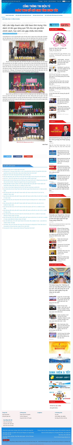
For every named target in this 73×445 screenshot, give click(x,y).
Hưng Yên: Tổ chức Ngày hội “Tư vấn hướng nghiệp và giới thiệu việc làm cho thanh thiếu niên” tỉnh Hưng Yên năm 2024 (59, 299)
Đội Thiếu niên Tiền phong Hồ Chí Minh (53, 16)
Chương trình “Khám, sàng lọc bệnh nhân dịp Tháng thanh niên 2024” (19, 228)
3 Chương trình (58, 412)
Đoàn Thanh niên (10, 16)
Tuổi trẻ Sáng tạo (24, 416)
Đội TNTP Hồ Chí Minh (8, 425)
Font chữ (59, 1)
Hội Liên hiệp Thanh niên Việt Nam (23, 16)
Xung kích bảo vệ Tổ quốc (25, 418)
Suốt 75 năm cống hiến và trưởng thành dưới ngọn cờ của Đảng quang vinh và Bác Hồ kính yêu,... (59, 76)
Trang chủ (4, 412)
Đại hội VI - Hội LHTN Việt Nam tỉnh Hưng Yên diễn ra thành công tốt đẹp (20, 178)
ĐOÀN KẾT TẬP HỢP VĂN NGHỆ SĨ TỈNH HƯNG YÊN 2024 (17, 174)
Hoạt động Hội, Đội (7, 420)
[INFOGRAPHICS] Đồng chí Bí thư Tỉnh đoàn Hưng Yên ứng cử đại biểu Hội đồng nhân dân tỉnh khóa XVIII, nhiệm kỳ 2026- (59, 169)
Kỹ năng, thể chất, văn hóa (61, 418)
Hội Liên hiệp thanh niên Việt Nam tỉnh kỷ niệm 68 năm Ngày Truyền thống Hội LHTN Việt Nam (25, 176)
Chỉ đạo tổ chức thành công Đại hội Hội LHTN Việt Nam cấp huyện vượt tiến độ (22, 187)
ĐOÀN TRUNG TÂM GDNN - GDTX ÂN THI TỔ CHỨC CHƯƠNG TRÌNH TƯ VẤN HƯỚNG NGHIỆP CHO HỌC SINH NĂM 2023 (59, 308)
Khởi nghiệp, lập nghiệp (60, 416)
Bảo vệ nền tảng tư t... (56, 195)
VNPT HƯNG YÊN (39, 444)
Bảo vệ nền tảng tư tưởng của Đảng (11, 19)
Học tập (56, 414)
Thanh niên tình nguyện (25, 414)
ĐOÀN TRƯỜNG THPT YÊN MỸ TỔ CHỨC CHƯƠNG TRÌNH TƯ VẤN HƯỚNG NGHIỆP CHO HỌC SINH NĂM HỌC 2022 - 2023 (59, 318)
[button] (70, 15)
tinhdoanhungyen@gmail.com (63, 437)
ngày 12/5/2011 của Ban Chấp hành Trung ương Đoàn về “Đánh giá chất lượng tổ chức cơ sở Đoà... (59, 89)
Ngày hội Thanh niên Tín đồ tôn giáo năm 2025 (14, 169)
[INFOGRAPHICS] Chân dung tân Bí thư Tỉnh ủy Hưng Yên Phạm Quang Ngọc (59, 139)
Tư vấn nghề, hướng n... (56, 264)
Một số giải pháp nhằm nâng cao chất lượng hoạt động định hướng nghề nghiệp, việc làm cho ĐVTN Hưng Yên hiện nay (59, 327)
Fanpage (40, 1)
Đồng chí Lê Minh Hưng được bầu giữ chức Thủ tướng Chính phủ (63, 258)
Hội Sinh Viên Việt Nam (38, 16)
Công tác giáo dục (6, 416)
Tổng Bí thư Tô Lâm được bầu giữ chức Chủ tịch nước (63, 246)
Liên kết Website (52, 1)
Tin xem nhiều (53, 29)
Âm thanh (68, 1)
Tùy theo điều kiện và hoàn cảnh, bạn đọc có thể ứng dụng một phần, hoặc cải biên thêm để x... (59, 82)
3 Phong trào (23, 412)
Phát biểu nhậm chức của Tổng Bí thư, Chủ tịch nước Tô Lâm (63, 252)
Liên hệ (45, 1)
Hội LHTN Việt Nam (7, 422)
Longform (52, 121)
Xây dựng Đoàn (5, 414)
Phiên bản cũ (6, 440)
